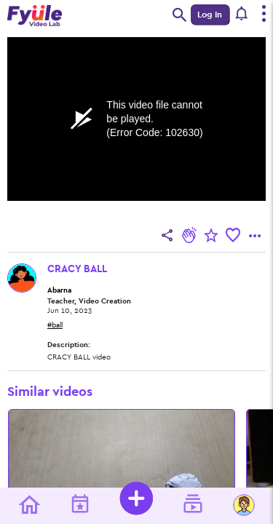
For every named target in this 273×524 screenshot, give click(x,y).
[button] (242, 14)
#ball (55, 325)
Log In (209, 14)
